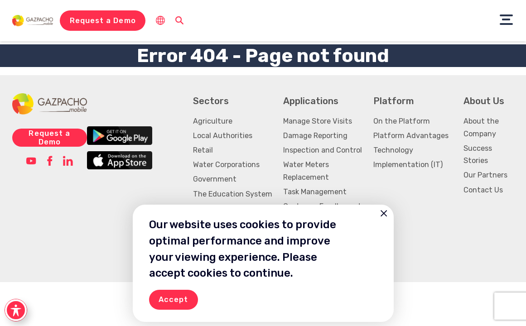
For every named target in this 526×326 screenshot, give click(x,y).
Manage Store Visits (317, 121)
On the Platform (401, 121)
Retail (203, 150)
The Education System (232, 194)
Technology (393, 150)
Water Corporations (226, 164)
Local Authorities (222, 135)
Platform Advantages (411, 135)
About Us (483, 101)
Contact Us (483, 190)
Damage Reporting (315, 135)
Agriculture (212, 121)
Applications (310, 101)
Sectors (211, 101)
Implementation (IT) (408, 164)
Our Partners (485, 175)
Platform (393, 101)
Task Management (315, 191)
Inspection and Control (322, 150)
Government (214, 179)
